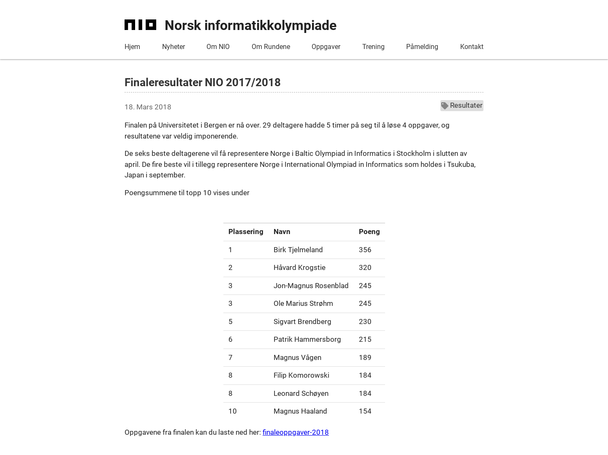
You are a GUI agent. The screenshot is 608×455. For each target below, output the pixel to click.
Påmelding (422, 47)
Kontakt (471, 47)
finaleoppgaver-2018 (296, 432)
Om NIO (218, 47)
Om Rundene (271, 47)
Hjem (132, 47)
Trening (373, 47)
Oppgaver (326, 47)
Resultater (462, 105)
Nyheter (173, 47)
